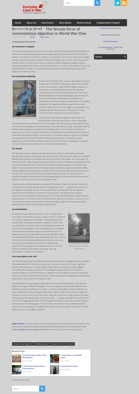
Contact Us (38, 29)
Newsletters (21, 29)
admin (32, 37)
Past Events (48, 22)
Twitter (118, 3)
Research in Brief (58, 344)
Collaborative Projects (108, 22)
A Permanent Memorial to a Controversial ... (33, 367)
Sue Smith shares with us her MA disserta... (34, 356)
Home (18, 22)
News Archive (84, 22)
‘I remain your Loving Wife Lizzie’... (71, 356)
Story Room (65, 22)
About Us (31, 22)
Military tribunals (42, 344)
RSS (124, 3)
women (71, 344)
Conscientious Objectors (23, 344)
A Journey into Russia (69, 366)
